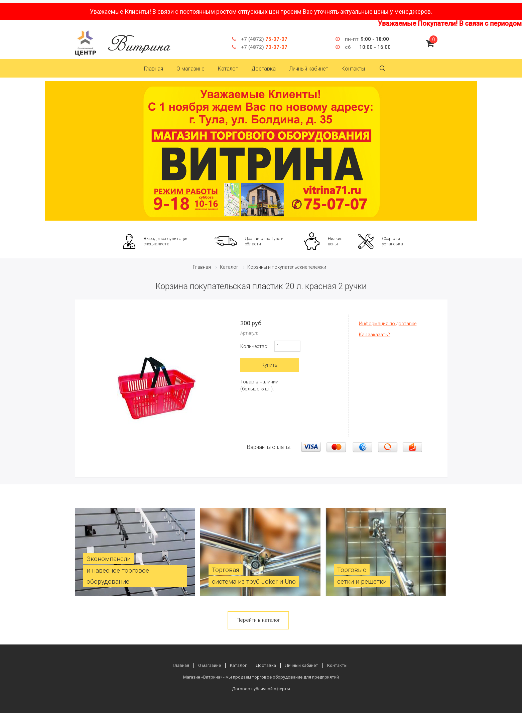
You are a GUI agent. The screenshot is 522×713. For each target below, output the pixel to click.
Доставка (263, 69)
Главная (153, 69)
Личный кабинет (308, 69)
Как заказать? (374, 334)
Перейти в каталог (258, 620)
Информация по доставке (387, 323)
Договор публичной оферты (261, 688)
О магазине (190, 69)
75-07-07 (264, 39)
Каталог (228, 69)
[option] (261, 151)
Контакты (353, 69)
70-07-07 (264, 47)
